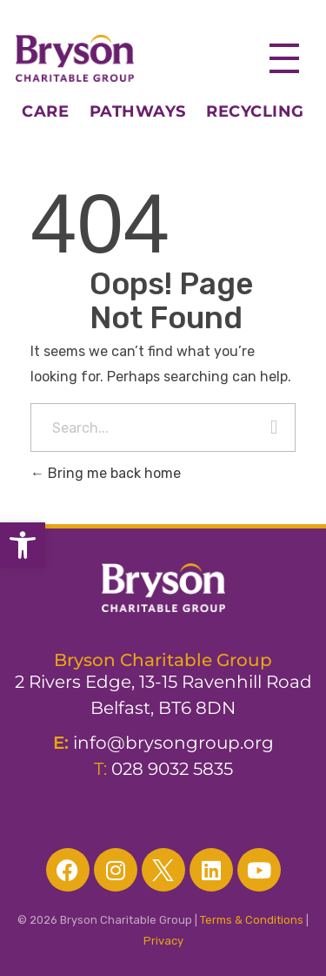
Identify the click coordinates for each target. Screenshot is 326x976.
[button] (22, 545)
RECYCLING (255, 111)
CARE (56, 111)
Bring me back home (105, 473)
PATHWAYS (138, 111)
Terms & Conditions (251, 919)
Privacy (163, 940)
